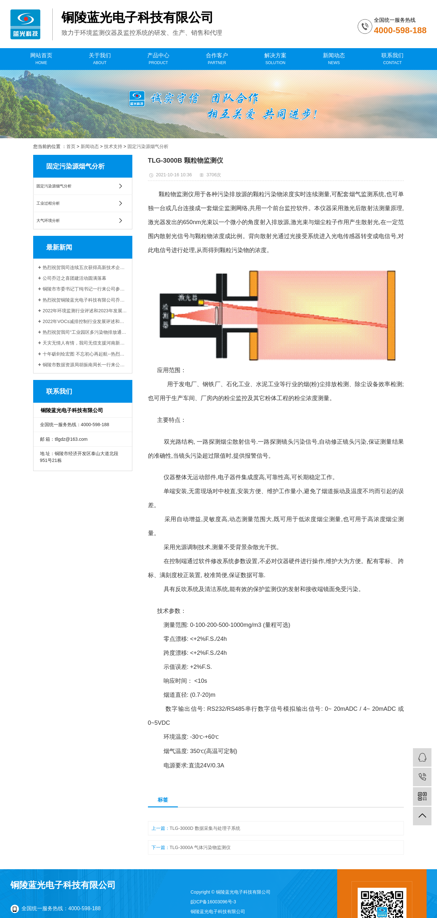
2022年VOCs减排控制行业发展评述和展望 (85, 321)
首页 (70, 146)
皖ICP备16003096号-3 (213, 901)
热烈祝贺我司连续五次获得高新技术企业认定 (85, 267)
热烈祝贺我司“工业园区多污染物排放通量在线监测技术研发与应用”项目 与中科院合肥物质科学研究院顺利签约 (85, 332)
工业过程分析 (48, 203)
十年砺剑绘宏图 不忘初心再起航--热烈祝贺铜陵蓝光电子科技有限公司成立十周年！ (85, 354)
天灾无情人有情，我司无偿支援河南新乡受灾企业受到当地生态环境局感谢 (85, 342)
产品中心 (158, 59)
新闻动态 (334, 59)
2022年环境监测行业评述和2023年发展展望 (85, 310)
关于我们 (99, 59)
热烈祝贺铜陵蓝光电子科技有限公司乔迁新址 (85, 300)
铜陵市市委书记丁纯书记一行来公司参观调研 (85, 288)
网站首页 (41, 59)
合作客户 (216, 59)
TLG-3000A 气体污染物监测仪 (200, 847)
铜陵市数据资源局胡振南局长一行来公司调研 (85, 364)
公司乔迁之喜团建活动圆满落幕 (74, 278)
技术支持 (113, 146)
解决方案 (275, 59)
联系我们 (392, 59)
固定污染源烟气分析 (147, 146)
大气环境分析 (48, 220)
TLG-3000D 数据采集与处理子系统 (205, 828)
